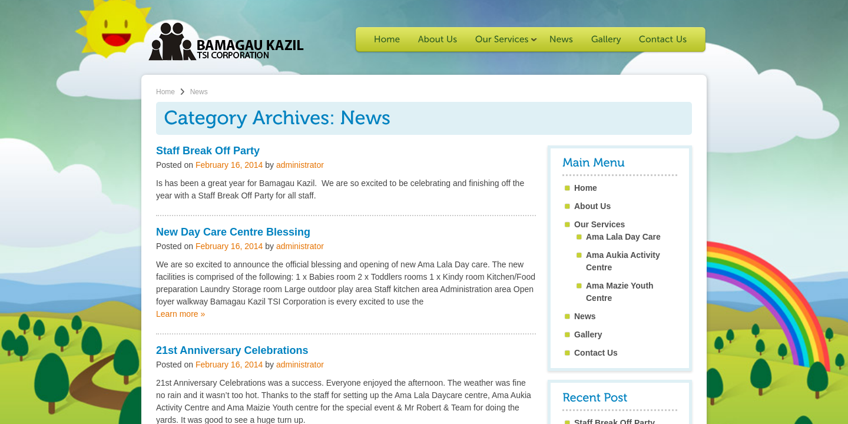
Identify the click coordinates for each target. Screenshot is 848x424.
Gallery (588, 334)
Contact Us (596, 352)
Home (165, 92)
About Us (592, 206)
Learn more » (180, 314)
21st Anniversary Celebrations (232, 350)
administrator (300, 165)
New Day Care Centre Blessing (233, 232)
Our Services (599, 224)
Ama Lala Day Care (623, 236)
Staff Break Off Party (208, 151)
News (585, 316)
